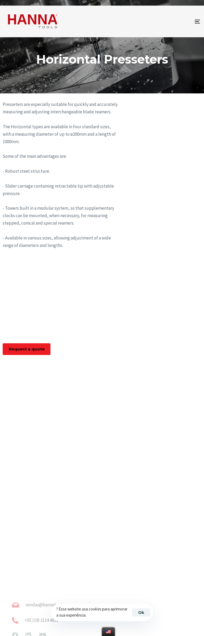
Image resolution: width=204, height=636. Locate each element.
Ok (141, 612)
